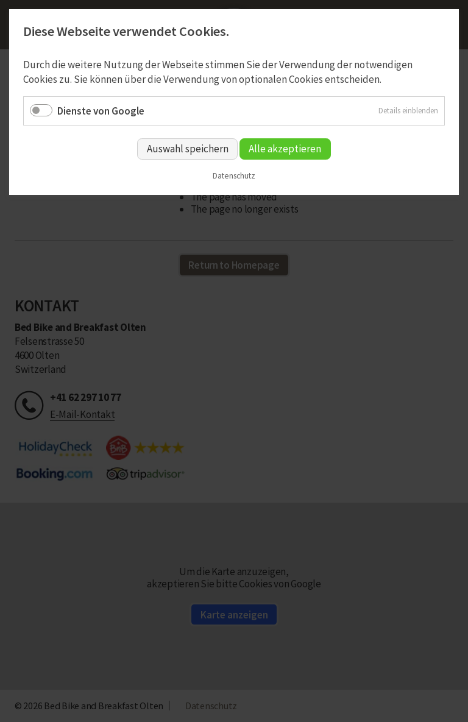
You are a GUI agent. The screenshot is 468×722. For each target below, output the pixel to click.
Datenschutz (234, 176)
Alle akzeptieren (285, 148)
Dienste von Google (100, 111)
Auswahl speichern (188, 148)
